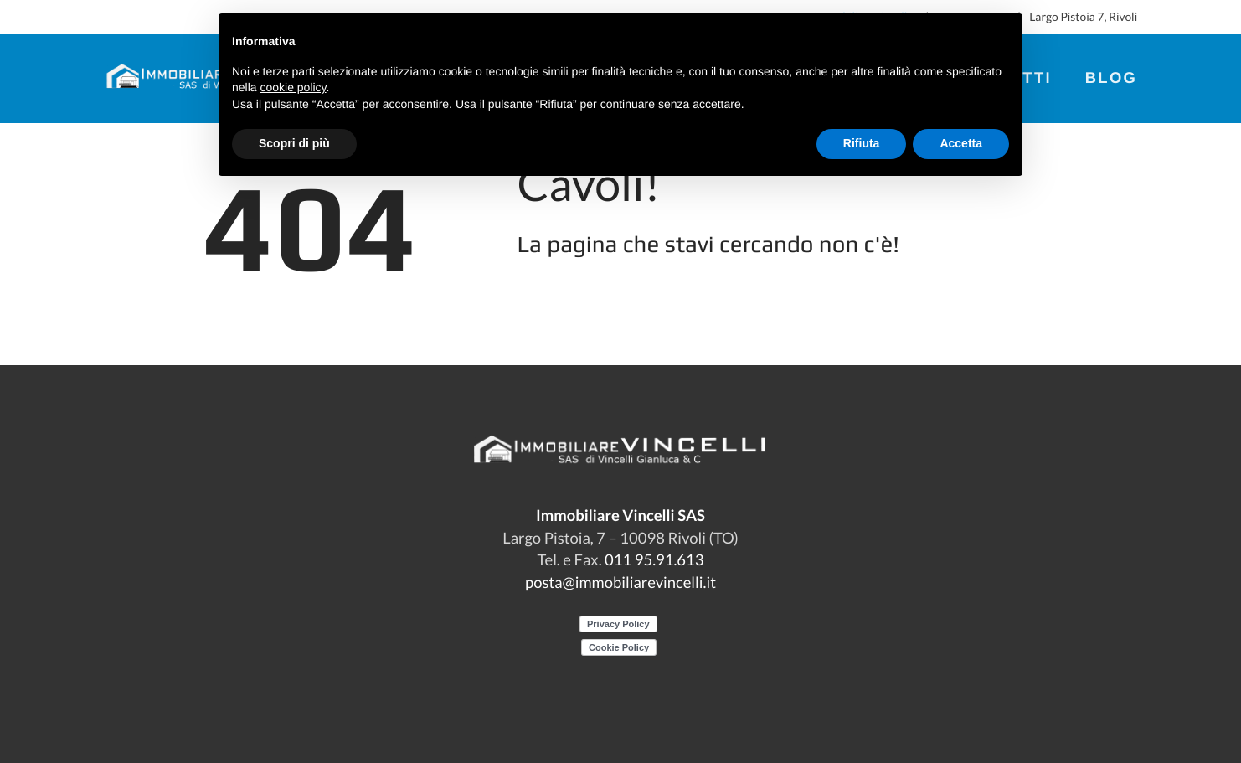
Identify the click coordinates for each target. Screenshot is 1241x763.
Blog (1111, 77)
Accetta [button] (961, 143)
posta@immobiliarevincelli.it (620, 582)
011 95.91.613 (654, 559)
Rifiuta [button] (861, 143)
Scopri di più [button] (294, 143)
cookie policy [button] (293, 87)
